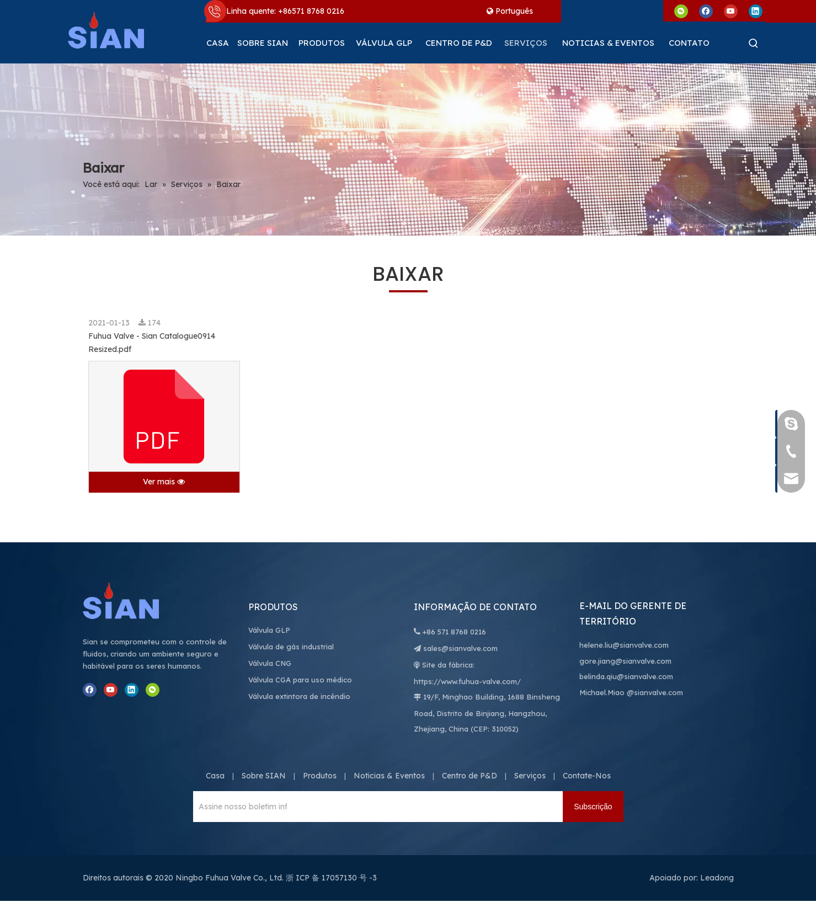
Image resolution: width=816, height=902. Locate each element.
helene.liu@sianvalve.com (624, 645)
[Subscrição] (593, 806)
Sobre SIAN (264, 776)
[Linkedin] (755, 11)
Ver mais (164, 482)
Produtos (320, 776)
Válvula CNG (269, 663)
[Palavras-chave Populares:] (753, 43)
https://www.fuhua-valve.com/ (467, 681)
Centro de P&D (469, 776)
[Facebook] (706, 11)
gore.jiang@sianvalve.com (625, 661)
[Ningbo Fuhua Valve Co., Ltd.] (132, 601)
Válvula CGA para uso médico (300, 679)
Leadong (717, 878)
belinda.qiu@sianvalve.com (626, 676)
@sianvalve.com (655, 692)
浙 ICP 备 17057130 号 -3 (331, 878)
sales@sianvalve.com (460, 648)
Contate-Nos (587, 776)
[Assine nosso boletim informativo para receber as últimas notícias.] (240, 806)
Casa (215, 776)
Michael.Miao (602, 692)
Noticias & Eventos (389, 776)
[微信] (681, 11)
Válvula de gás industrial (291, 646)
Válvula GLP (269, 630)
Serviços (530, 776)
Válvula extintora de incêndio (299, 696)
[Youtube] (731, 11)
